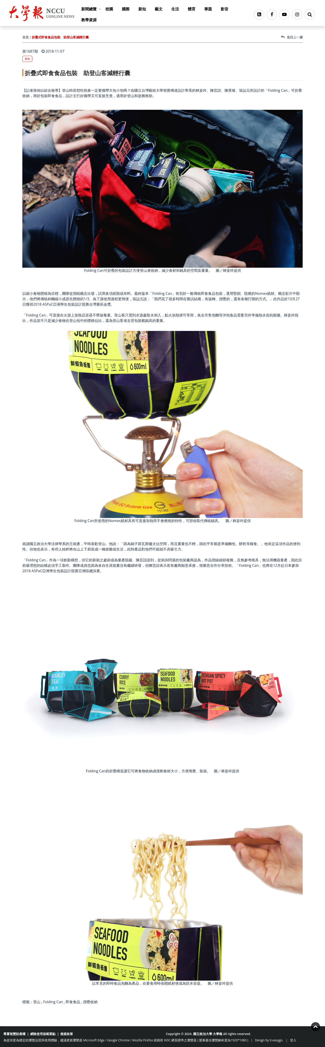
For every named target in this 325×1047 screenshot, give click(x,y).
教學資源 (89, 19)
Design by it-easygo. (269, 1040)
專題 (208, 9)
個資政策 (66, 1034)
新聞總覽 (91, 9)
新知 (142, 9)
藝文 (158, 9)
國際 (126, 9)
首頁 (25, 37)
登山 (36, 1001)
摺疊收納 (90, 1001)
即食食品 (73, 1001)
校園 (109, 9)
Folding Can (53, 1001)
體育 (191, 9)
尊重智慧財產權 (14, 1034)
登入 (293, 1040)
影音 (224, 9)
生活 (175, 9)
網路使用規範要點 (43, 1034)
